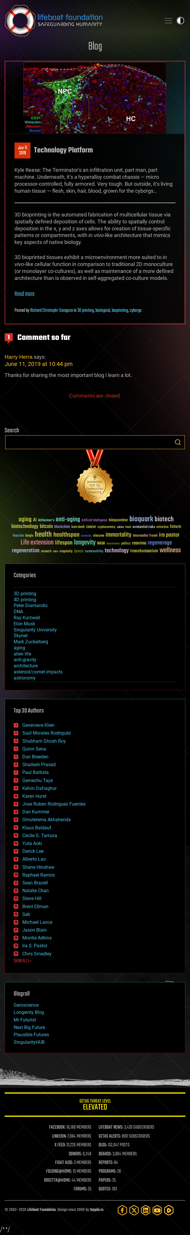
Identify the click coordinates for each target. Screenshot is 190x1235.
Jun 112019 (22, 150)
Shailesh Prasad (39, 764)
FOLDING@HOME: (59, 1171)
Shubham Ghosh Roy (44, 741)
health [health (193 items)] (43, 535)
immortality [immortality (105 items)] (118, 534)
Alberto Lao (34, 859)
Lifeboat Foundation (41, 1210)
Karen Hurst (34, 796)
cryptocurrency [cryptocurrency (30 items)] (106, 527)
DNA (18, 611)
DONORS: (75, 1154)
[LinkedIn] (145, 1210)
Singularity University (35, 630)
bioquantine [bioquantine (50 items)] (118, 520)
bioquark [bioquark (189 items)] (141, 519)
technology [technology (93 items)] (117, 551)
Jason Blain (34, 930)
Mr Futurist (25, 1020)
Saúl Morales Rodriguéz (46, 733)
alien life (22, 654)
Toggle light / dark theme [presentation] (180, 20)
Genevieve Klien (38, 725)
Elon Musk (24, 623)
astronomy (25, 678)
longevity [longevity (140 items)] (85, 543)
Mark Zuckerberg (31, 641)
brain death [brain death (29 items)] (78, 527)
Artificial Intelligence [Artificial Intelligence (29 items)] (94, 520)
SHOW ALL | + (22, 961)
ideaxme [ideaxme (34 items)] (98, 536)
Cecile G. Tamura (39, 835)
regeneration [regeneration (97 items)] (25, 550)
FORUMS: (80, 1189)
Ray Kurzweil (27, 617)
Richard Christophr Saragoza (51, 310)
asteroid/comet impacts (38, 672)
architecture (26, 665)
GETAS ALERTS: (110, 1136)
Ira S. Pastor (34, 945)
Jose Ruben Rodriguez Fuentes (54, 804)
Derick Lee (33, 851)
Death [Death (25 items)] (128, 527)
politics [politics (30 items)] (126, 544)
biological (102, 310)
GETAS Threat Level (95, 1106)
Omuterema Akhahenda (46, 819)
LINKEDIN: (59, 1136)
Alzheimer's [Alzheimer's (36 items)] (46, 520)
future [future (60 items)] (175, 526)
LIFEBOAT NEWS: (111, 1127)
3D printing (85, 310)
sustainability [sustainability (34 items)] (94, 552)
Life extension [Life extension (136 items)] (37, 543)
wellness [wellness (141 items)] (170, 550)
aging (19, 648)
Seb (26, 914)
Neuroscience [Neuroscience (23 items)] (113, 544)
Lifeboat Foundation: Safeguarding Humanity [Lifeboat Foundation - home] (80, 21)
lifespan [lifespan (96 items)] (64, 543)
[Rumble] (168, 1210)
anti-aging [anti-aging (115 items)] (68, 519)
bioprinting (120, 310)
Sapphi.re (96, 1210)
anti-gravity (25, 659)
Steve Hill (31, 898)
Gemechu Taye (37, 780)
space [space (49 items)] (79, 551)
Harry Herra (18, 357)
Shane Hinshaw (38, 867)
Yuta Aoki (32, 843)
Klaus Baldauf (36, 827)
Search (178, 442)
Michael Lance (37, 922)
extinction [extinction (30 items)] (162, 527)
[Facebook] (122, 1210)
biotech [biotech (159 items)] (164, 519)
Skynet (21, 635)
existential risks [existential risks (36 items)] (144, 527)
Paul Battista (35, 772)
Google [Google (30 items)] (29, 536)
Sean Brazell (35, 883)
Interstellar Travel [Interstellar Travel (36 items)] (145, 536)
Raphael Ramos (38, 875)
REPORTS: (106, 1163)
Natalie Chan (35, 890)
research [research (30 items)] (46, 551)
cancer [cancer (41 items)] (91, 527)
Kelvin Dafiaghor (39, 788)
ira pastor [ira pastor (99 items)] (169, 535)
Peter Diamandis (31, 605)
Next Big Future (29, 1027)
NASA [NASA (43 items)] (101, 543)
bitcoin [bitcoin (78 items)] (46, 527)
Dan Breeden (35, 756)
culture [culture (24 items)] (120, 527)
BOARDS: (105, 1154)
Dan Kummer (35, 812)
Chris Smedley (37, 954)
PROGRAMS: (107, 1171)
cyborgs (136, 310)
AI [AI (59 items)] (35, 520)
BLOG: (103, 1145)
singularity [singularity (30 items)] (66, 551)
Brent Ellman (35, 906)
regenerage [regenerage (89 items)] (160, 543)
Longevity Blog (29, 1012)
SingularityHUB (29, 1042)
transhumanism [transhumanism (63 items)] (144, 551)
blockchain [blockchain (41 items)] (62, 527)
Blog (95, 47)
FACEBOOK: (57, 1127)
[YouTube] (157, 1210)
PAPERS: (105, 1180)
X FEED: (60, 1145)
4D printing (25, 599)
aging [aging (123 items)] (25, 519)
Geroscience (26, 1005)
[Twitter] (134, 1210)
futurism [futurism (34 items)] (18, 536)
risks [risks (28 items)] (55, 551)
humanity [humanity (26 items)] (86, 536)
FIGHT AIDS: (64, 1163)
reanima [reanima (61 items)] (139, 543)
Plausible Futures (31, 1034)
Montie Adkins (37, 938)
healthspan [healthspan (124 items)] (66, 535)
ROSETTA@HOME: (57, 1180)
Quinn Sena (34, 749)
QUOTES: (105, 1189)
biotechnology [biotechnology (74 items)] (24, 527)
